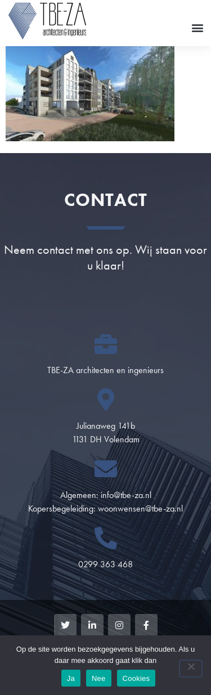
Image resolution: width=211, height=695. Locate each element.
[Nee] (191, 669)
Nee (99, 678)
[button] (197, 27)
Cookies (136, 678)
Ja (71, 678)
